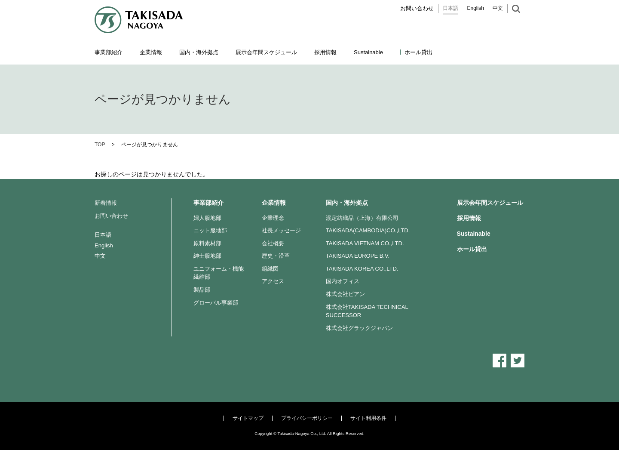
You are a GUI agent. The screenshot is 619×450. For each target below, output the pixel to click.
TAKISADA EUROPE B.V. (357, 256)
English (475, 8)
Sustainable (473, 233)
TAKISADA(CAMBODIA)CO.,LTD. (368, 230)
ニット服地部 (210, 230)
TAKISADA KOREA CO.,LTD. (362, 268)
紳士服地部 (207, 256)
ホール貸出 (418, 52)
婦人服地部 (207, 218)
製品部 (201, 290)
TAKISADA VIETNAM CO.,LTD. (365, 243)
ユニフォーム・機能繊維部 (218, 272)
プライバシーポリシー (307, 418)
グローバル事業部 (215, 302)
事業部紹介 (208, 202)
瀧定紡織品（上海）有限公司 (362, 218)
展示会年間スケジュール (266, 52)
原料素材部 (207, 243)
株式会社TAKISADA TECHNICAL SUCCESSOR (367, 311)
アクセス (273, 281)
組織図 (270, 268)
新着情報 (106, 203)
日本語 (450, 8)
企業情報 (274, 202)
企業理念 (273, 218)
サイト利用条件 (368, 418)
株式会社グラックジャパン (359, 328)
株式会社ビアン (345, 294)
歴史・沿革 (276, 256)
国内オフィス (342, 281)
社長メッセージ (281, 230)
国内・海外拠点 (347, 202)
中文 (498, 8)
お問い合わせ (417, 8)
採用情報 (325, 52)
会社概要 (273, 243)
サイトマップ (248, 418)
